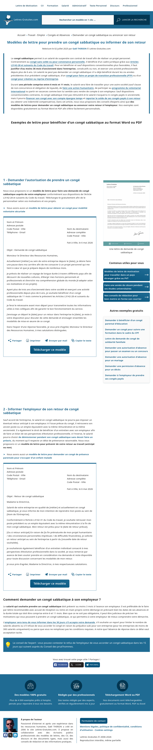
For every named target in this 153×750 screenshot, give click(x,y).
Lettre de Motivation (26, 5)
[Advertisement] (76, 151)
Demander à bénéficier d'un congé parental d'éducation (123, 322)
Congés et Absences (59, 35)
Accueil (21, 35)
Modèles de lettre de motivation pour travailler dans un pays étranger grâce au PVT (121, 275)
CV (42, 5)
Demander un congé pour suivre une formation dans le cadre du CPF (125, 331)
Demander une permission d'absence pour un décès (125, 368)
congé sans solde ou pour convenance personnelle (57, 61)
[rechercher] (131, 19)
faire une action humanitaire (78, 87)
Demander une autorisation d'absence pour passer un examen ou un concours (126, 349)
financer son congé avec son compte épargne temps (54, 98)
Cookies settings (104, 730)
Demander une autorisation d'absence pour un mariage (126, 358)
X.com (77, 665)
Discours (114, 5)
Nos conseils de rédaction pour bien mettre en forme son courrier (123, 297)
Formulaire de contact (94, 720)
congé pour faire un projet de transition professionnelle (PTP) (99, 75)
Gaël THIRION (80, 48)
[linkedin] (15, 735)
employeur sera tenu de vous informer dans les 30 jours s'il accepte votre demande (50, 622)
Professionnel (130, 5)
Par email (92, 665)
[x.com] (10, 735)
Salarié (65, 5)
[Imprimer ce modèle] (33, 340)
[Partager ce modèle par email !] (56, 340)
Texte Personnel (98, 5)
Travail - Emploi (36, 35)
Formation (52, 5)
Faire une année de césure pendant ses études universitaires (123, 287)
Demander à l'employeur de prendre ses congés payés (124, 377)
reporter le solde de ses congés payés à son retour (113, 98)
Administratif (79, 5)
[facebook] (5, 735)
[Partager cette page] (15, 340)
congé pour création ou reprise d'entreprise (34, 78)
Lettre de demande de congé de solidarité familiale (122, 340)
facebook (60, 665)
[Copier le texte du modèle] (81, 340)
